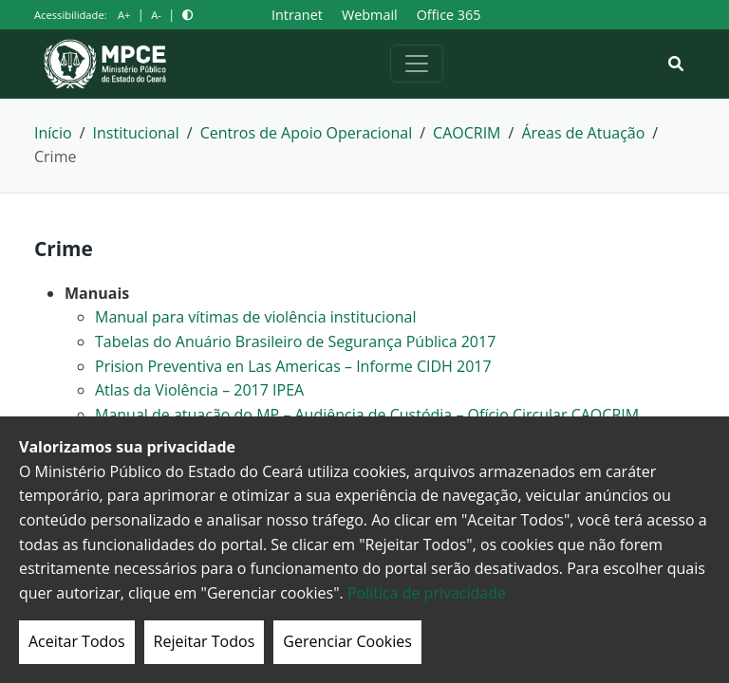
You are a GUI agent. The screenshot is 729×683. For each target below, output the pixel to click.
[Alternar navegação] (416, 64)
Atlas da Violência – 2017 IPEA (199, 389)
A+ (124, 15)
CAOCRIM (466, 132)
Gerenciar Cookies (347, 641)
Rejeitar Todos (204, 641)
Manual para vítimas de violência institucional (256, 316)
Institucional (136, 132)
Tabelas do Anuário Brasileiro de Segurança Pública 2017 (295, 341)
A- (156, 15)
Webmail (370, 15)
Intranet (297, 15)
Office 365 (449, 15)
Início (53, 132)
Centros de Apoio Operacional (306, 132)
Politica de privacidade (426, 592)
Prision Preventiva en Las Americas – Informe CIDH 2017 (293, 366)
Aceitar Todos (76, 641)
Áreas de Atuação (583, 132)
